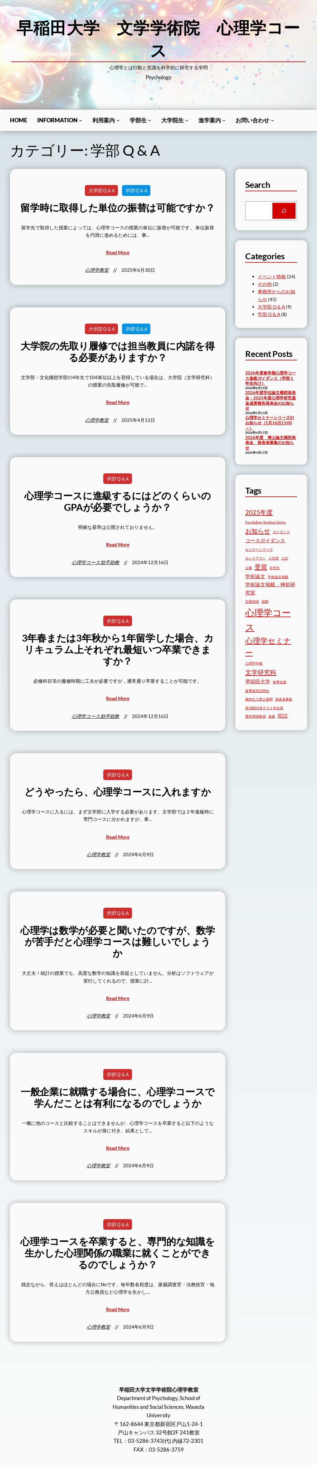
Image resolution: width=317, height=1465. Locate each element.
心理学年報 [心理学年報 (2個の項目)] (253, 663)
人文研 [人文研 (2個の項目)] (273, 558)
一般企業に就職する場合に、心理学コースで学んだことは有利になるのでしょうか (118, 1097)
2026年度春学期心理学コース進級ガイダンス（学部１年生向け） (270, 378)
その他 (265, 284)
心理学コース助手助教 (95, 562)
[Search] (283, 211)
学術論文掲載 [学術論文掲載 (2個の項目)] (278, 577)
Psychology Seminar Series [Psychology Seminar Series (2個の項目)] (265, 522)
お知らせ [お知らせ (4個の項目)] (257, 531)
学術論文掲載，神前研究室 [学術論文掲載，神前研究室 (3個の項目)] (270, 588)
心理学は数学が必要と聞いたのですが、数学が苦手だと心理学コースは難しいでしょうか (117, 942)
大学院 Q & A (101, 190)
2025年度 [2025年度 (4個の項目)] (259, 512)
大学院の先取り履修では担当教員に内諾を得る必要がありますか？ (117, 351)
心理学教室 (97, 270)
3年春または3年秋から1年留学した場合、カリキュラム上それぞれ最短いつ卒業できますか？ (118, 649)
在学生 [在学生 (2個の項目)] (275, 568)
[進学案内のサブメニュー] (224, 120)
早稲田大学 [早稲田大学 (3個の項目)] (257, 681)
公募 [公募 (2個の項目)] (248, 568)
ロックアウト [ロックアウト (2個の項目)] (255, 558)
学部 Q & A (136, 190)
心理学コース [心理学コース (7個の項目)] (268, 619)
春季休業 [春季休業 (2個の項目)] (279, 682)
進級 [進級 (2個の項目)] (271, 716)
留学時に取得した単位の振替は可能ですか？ (117, 207)
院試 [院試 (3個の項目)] (283, 716)
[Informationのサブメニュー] (80, 120)
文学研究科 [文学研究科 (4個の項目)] (260, 672)
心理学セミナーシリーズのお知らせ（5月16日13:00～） (269, 422)
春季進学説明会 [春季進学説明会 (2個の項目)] (257, 691)
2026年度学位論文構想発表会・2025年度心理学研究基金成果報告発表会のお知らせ (270, 400)
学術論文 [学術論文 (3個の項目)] (255, 576)
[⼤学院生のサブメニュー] (186, 120)
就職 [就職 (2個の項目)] (264, 601)
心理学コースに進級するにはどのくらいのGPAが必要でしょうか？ (117, 501)
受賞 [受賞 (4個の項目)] (261, 566)
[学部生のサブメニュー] (149, 120)
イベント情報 (272, 276)
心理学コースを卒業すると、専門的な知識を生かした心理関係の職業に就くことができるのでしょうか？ (117, 1253)
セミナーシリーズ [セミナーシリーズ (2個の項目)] (259, 549)
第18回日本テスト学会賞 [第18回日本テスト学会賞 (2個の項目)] (264, 708)
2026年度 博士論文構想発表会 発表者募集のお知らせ (270, 442)
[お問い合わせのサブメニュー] (272, 120)
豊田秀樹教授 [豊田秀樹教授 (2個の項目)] (255, 716)
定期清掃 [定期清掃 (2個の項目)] (252, 601)
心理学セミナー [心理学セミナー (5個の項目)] (268, 646)
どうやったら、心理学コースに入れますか (117, 792)
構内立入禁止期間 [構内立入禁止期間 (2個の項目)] (259, 699)
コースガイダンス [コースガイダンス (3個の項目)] (265, 540)
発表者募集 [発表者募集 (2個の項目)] (283, 699)
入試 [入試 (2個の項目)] (284, 558)
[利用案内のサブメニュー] (118, 120)
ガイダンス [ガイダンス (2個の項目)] (281, 532)
